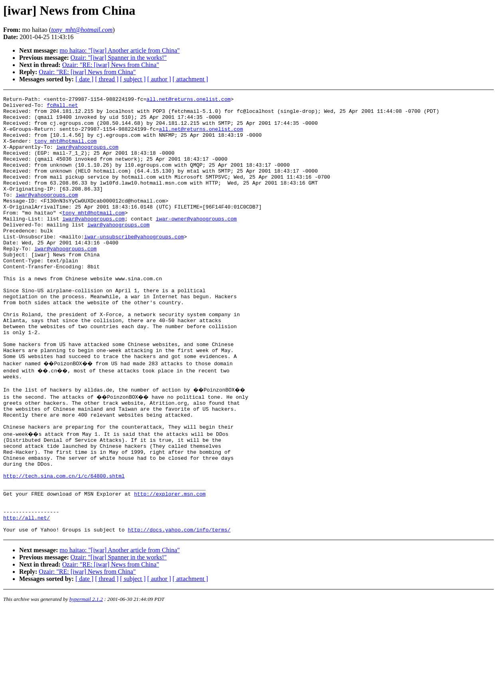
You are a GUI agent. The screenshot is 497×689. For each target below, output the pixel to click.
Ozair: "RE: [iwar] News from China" (110, 64)
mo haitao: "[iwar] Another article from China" (119, 50)
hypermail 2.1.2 (86, 679)
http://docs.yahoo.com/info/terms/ (179, 609)
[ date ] (84, 79)
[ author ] (159, 79)
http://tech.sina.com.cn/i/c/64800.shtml (64, 545)
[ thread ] (107, 79)
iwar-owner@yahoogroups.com (196, 243)
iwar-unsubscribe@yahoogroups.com (134, 265)
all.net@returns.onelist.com (189, 100)
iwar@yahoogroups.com (87, 157)
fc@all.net (62, 107)
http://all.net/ (26, 595)
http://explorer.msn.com (170, 566)
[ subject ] (133, 79)
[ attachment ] (190, 79)
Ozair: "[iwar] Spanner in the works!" (119, 57)
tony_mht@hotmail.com (65, 150)
